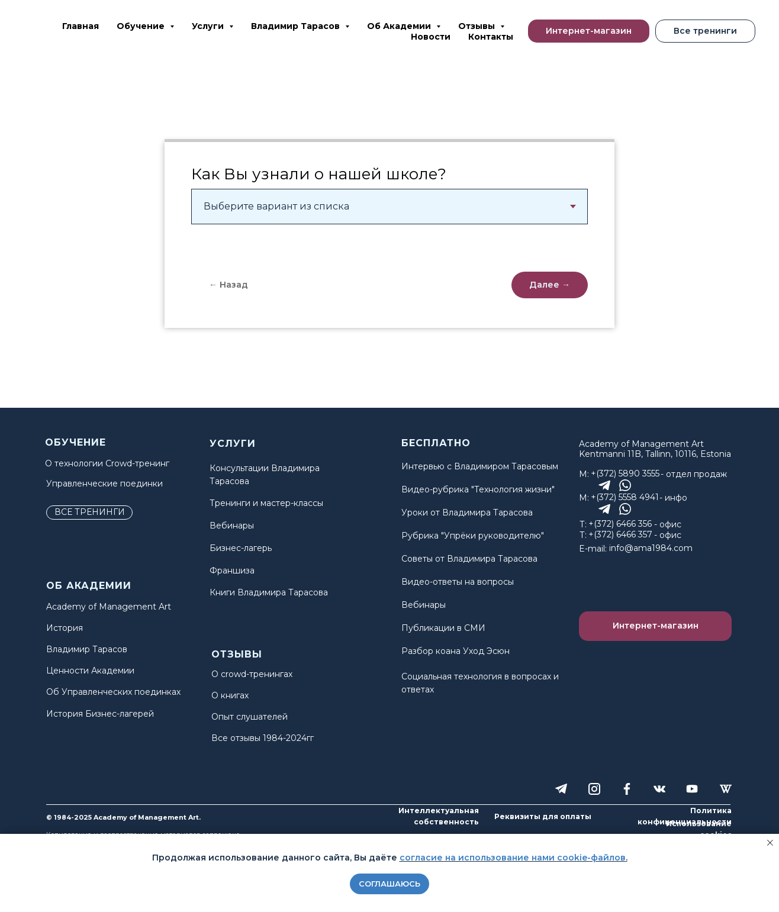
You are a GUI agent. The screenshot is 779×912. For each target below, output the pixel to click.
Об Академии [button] (400, 26)
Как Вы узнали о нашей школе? (318, 174)
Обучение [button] (142, 26)
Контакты (490, 36)
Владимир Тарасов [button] (296, 26)
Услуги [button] (209, 26)
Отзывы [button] (477, 26)
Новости (430, 36)
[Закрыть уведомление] (770, 843)
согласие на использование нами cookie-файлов (513, 857)
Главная (80, 26)
